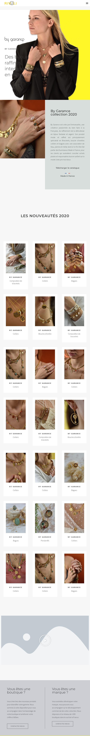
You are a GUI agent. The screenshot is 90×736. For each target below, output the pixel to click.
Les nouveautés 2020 (45, 216)
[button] (87, 3)
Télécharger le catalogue (67, 168)
